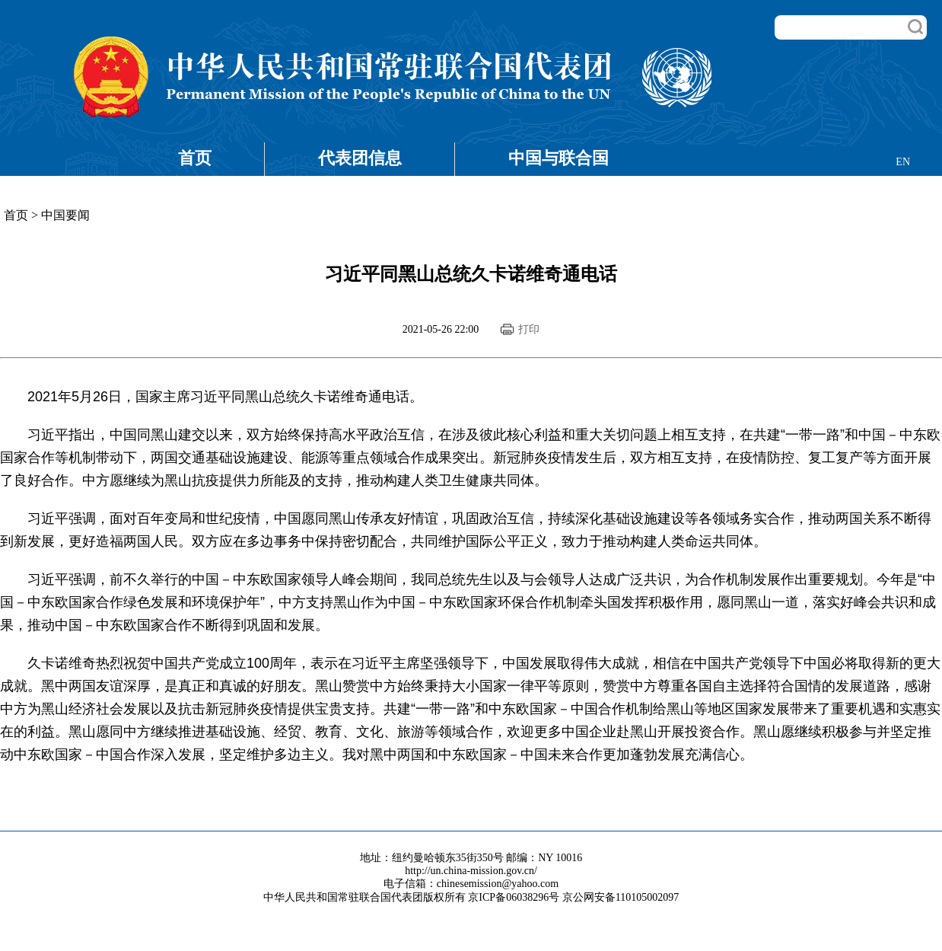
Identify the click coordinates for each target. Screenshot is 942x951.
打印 (528, 329)
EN (903, 162)
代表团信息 (360, 158)
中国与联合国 (558, 158)
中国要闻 (65, 215)
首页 (195, 158)
